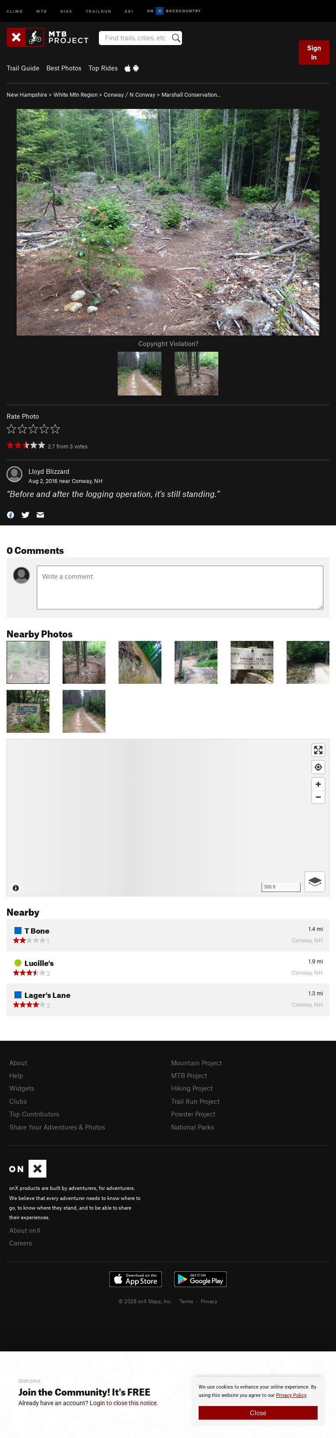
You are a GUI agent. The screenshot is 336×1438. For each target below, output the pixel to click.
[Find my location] (318, 767)
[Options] (315, 882)
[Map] (168, 817)
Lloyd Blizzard (49, 471)
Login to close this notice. (124, 1403)
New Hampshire (27, 94)
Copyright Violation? (168, 343)
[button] (10, 514)
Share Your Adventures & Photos (57, 1127)
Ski (129, 11)
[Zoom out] (318, 797)
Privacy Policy (291, 1395)
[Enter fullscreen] (318, 750)
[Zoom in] (318, 784)
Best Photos (63, 68)
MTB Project (189, 1075)
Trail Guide (23, 68)
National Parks (192, 1127)
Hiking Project (192, 1088)
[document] (258, 1401)
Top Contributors (34, 1114)
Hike (66, 11)
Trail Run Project (195, 1101)
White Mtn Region (75, 94)
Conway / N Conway (129, 94)
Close (258, 1413)
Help (16, 1075)
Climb (15, 11)
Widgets (21, 1088)
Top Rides (103, 68)
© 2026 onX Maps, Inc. (145, 1301)
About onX (25, 1230)
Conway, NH (87, 480)
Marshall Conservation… (191, 94)
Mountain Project (196, 1063)
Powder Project (193, 1114)
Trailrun (99, 11)
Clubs (18, 1101)
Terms (186, 1301)
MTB (41, 11)
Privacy (209, 1301)
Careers (20, 1243)
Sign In (314, 52)
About (18, 1063)
